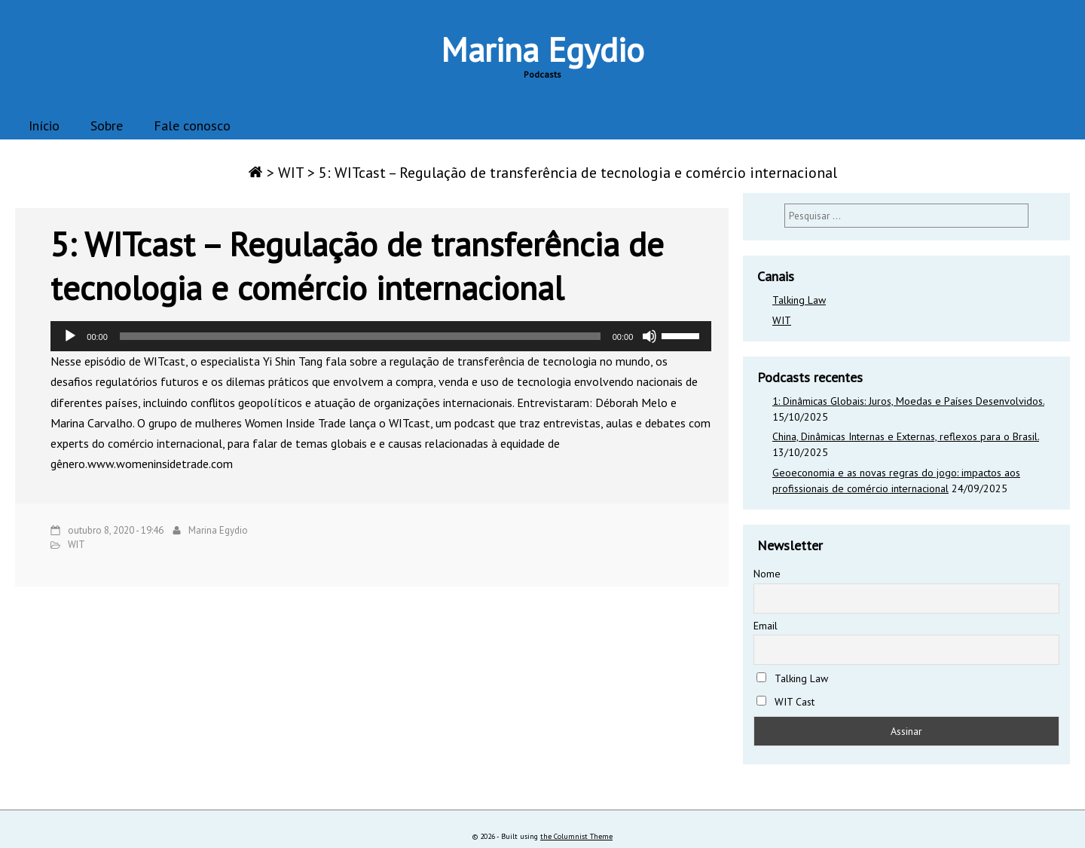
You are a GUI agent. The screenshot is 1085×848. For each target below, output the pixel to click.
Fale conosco (192, 125)
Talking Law (799, 300)
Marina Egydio (542, 49)
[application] (380, 336)
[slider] (360, 336)
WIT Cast (785, 702)
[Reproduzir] (70, 336)
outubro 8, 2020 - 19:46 (116, 530)
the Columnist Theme (576, 836)
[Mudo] (649, 336)
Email (765, 625)
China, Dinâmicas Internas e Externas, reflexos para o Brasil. (905, 436)
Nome (767, 573)
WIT (291, 172)
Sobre (106, 125)
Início (44, 125)
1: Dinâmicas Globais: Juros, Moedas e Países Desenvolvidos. (908, 401)
